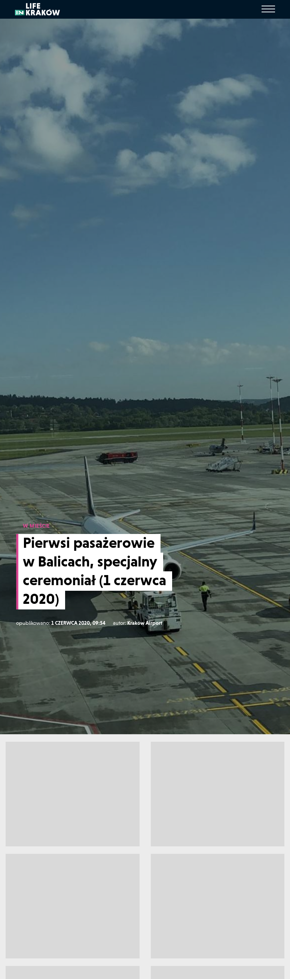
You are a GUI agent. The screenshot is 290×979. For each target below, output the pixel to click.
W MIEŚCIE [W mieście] (36, 526)
